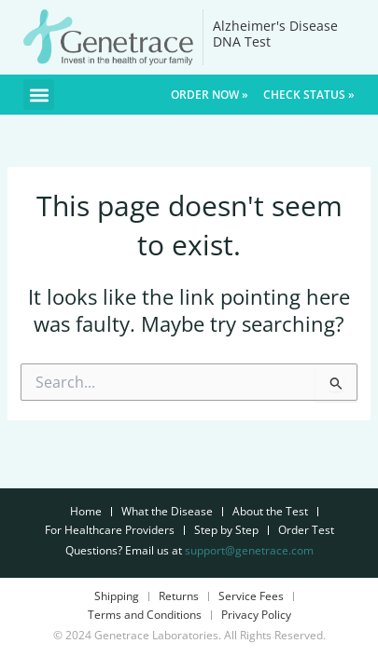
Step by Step (226, 530)
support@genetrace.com (249, 550)
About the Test (270, 511)
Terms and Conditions (145, 615)
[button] (38, 94)
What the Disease (167, 511)
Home (86, 511)
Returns (179, 596)
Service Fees (251, 596)
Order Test (306, 530)
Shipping (116, 596)
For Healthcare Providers (110, 530)
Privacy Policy (256, 615)
